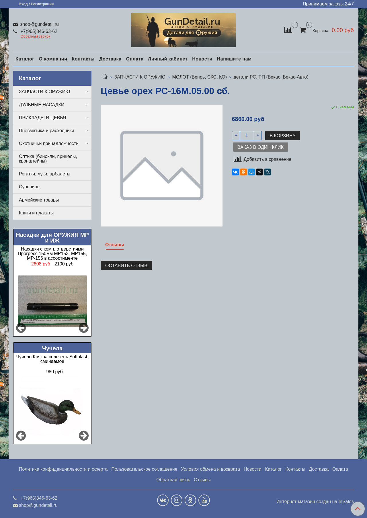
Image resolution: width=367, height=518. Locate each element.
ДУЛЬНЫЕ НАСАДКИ (41, 104)
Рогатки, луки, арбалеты (44, 173)
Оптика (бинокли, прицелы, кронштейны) (48, 158)
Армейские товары (39, 200)
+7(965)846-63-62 (38, 31)
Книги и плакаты (36, 212)
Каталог (24, 58)
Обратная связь (173, 479)
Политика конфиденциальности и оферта (63, 469)
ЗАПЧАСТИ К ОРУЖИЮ (139, 77)
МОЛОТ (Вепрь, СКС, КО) (199, 77)
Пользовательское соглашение (144, 469)
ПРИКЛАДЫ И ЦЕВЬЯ (42, 117)
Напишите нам (234, 58)
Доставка (110, 58)
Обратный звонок (35, 36)
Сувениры (29, 186)
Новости (202, 58)
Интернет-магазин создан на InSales (315, 501)
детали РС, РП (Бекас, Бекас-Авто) (270, 77)
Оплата (134, 58)
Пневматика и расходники (46, 130)
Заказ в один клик (261, 147)
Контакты (83, 58)
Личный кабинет (168, 58)
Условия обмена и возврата (210, 469)
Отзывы (202, 479)
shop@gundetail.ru (39, 24)
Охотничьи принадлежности (49, 143)
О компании (53, 58)
